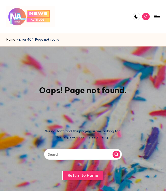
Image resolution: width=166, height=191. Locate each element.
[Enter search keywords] (83, 154)
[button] (116, 154)
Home (10, 39)
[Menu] (156, 16)
